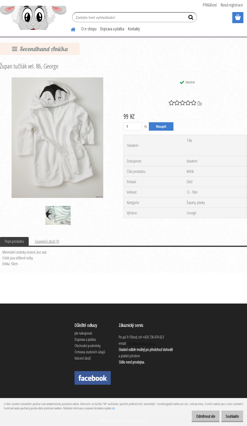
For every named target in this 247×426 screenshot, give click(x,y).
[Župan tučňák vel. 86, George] (57, 79)
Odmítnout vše (200, 416)
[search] (191, 18)
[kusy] (133, 126)
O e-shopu (88, 29)
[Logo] (33, 18)
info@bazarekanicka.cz (141, 343)
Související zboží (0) (47, 241)
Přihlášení (210, 5)
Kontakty (134, 29)
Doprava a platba (112, 29)
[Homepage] (70, 28)
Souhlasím (230, 416)
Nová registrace (232, 5)
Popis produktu (14, 241)
